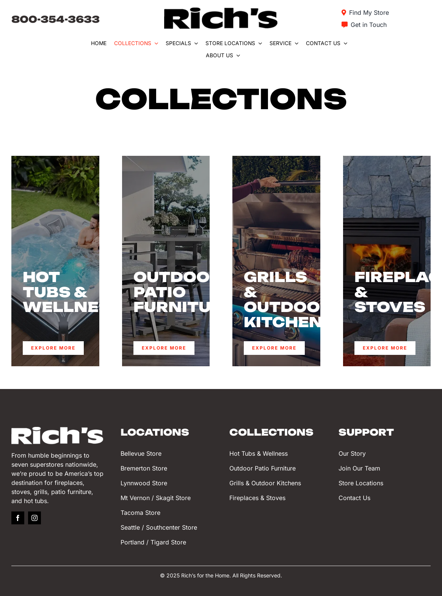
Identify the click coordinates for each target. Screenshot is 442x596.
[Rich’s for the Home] (221, 11)
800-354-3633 (55, 19)
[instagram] (34, 517)
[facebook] (17, 517)
